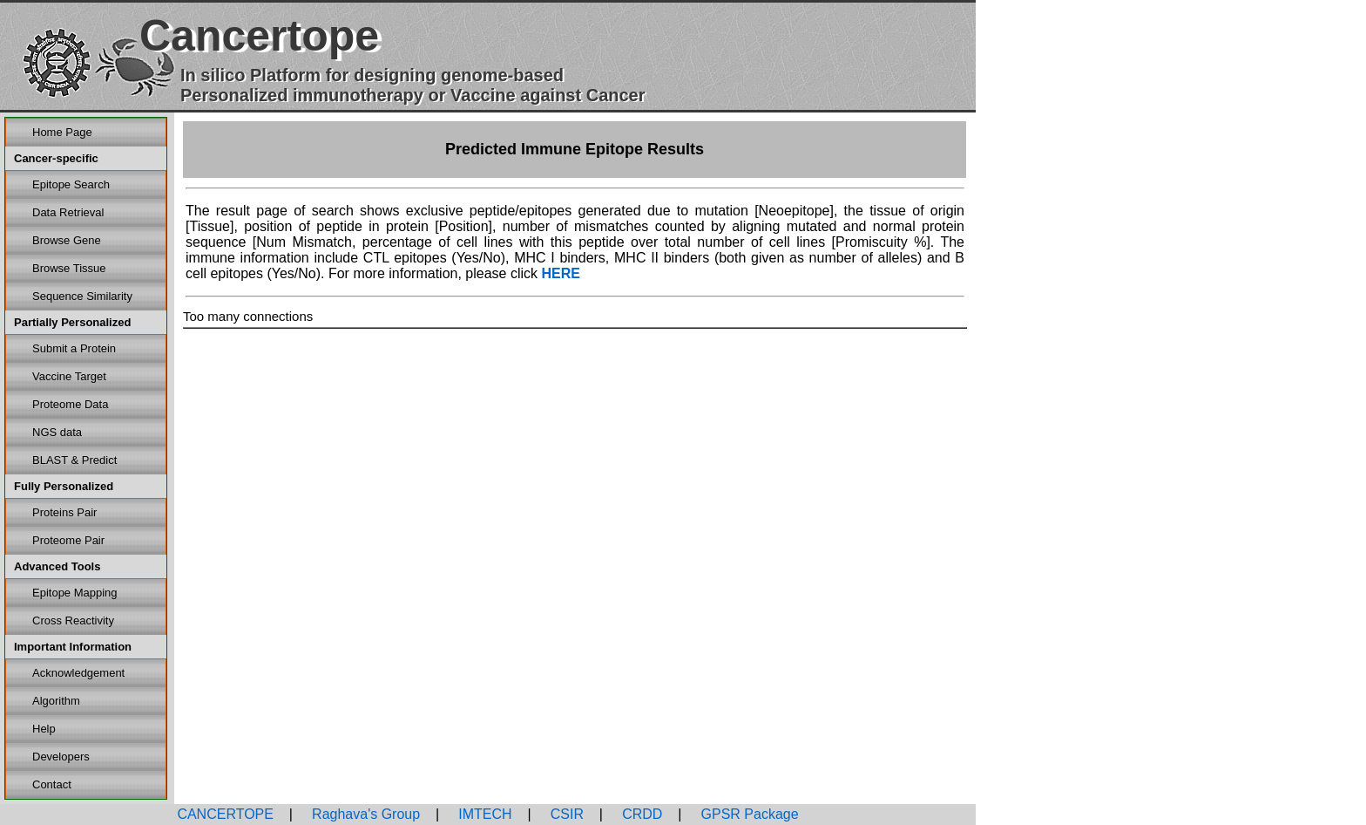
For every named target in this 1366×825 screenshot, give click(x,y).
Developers (61, 756)
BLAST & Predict (74, 460)
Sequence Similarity (82, 296)
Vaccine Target (69, 376)
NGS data (57, 432)
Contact (51, 784)
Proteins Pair (64, 512)
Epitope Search (71, 184)
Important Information (73, 646)
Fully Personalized (63, 486)
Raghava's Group (364, 814)
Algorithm (56, 700)
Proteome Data (70, 404)
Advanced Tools (57, 566)
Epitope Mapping (75, 592)
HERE (560, 273)
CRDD (641, 814)
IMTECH (483, 814)
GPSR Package (748, 814)
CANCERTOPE (225, 814)
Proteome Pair (68, 540)
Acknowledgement (78, 672)
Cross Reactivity (73, 620)
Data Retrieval (68, 212)
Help (44, 728)
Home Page (62, 132)
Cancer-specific (56, 158)
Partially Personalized (72, 322)
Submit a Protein (74, 348)
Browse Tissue (69, 268)
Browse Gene (66, 240)
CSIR (565, 814)
